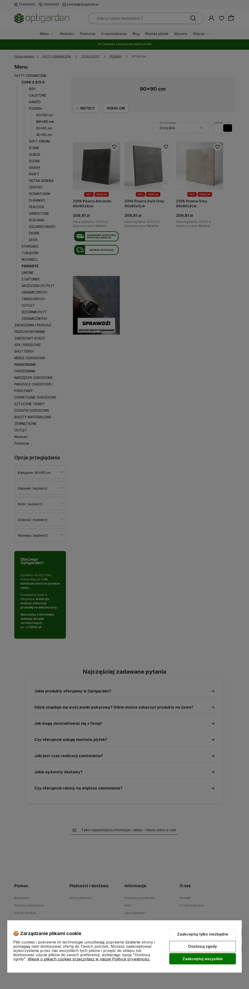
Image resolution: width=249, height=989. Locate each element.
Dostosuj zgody (202, 946)
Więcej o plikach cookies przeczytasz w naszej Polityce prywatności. (89, 959)
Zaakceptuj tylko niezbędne (202, 934)
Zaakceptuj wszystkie (202, 958)
